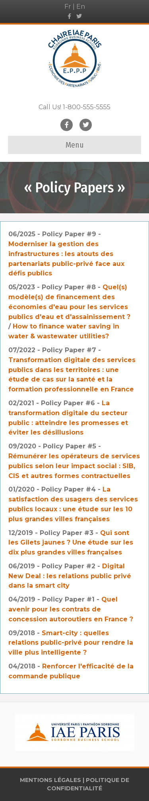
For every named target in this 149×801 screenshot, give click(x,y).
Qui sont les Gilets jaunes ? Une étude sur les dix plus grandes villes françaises (70, 542)
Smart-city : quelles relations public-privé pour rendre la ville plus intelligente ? (70, 643)
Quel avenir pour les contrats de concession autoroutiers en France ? (70, 609)
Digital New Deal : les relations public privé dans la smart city (69, 576)
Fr (67, 6)
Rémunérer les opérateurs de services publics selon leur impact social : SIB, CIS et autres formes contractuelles (74, 466)
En (80, 6)
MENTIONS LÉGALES (50, 780)
